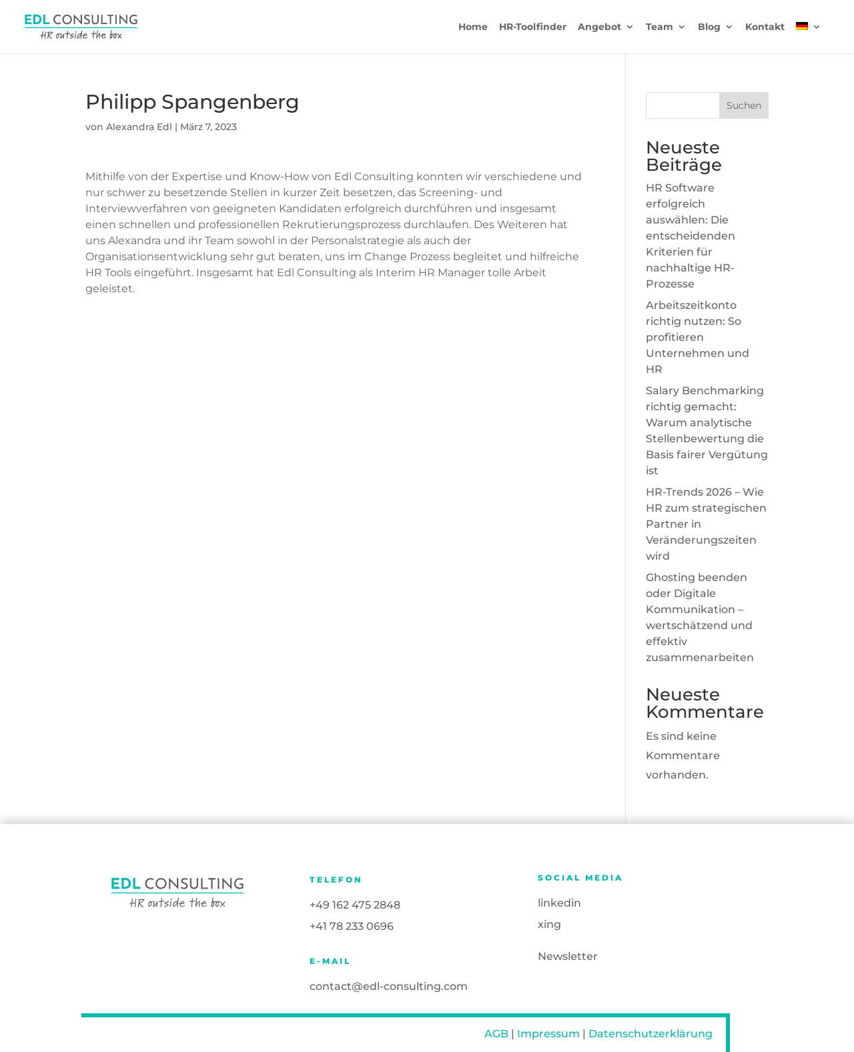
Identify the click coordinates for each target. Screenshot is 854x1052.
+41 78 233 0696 (352, 926)
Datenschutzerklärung (650, 1033)
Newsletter (568, 956)
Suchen (744, 105)
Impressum (548, 1033)
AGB (496, 1033)
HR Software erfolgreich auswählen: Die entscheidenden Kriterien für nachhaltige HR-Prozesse (690, 235)
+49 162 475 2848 (355, 905)
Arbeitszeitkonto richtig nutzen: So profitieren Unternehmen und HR (697, 337)
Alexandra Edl (139, 127)
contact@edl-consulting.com (389, 986)
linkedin (559, 903)
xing (549, 924)
